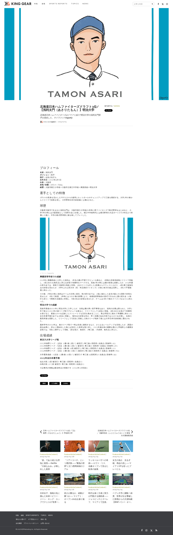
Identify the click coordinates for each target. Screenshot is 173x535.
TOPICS (75, 4)
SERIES (117, 106)
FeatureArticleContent (48, 454)
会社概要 (19, 523)
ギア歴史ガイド (33, 519)
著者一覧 (44, 519)
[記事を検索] (141, 4)
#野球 (44, 383)
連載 (43, 4)
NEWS (85, 4)
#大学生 (65, 383)
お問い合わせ (45, 523)
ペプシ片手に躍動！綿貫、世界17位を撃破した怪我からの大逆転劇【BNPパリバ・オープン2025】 (123, 499)
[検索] (153, 4)
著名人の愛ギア (21, 519)
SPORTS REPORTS (58, 4)
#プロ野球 (54, 383)
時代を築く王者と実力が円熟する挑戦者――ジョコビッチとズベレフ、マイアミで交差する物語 (98, 499)
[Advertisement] (86, 143)
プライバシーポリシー (31, 523)
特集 (36, 4)
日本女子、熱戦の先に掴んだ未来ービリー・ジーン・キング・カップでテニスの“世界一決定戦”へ (50, 499)
